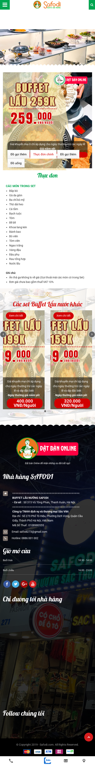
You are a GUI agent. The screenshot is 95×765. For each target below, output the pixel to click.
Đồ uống (16, 163)
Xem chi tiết (16, 315)
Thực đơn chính (43, 154)
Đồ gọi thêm (19, 154)
